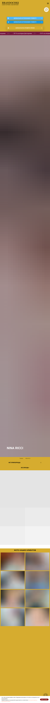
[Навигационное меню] (48, 3)
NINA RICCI (27, 458)
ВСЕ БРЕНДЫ (25, 467)
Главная (21, 458)
